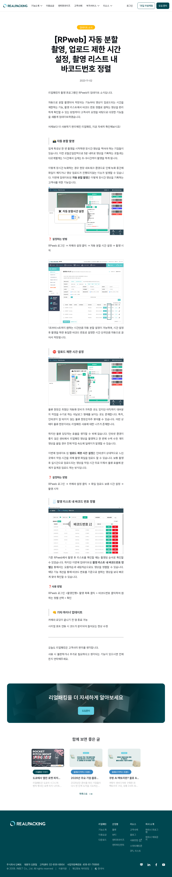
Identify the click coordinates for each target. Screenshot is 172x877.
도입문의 (86, 710)
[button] (36, 5)
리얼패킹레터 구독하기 (145, 696)
